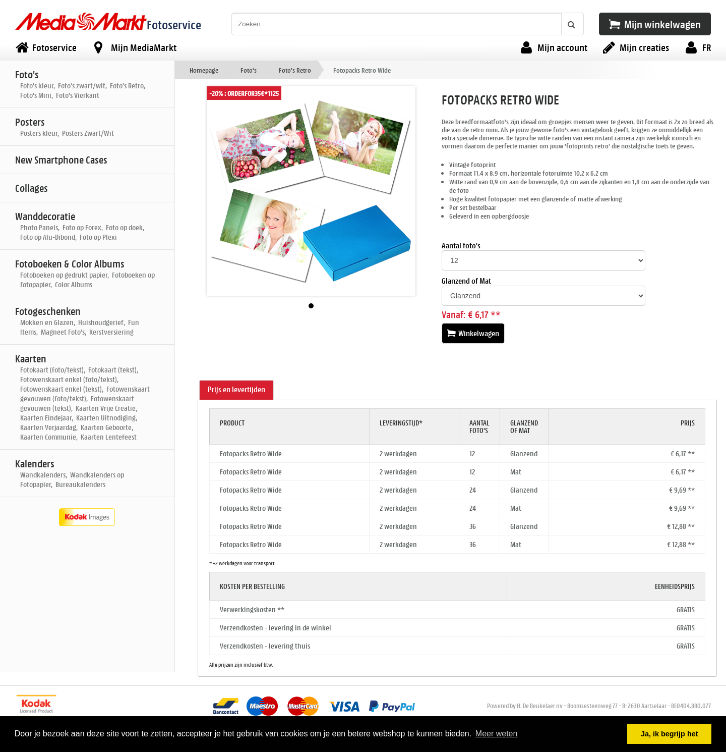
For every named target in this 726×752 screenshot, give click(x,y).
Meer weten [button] (496, 733)
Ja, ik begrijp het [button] (669, 734)
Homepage (204, 70)
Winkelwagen (473, 333)
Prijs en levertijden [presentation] (236, 389)
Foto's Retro (295, 70)
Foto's (248, 70)
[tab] (236, 390)
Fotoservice (174, 24)
